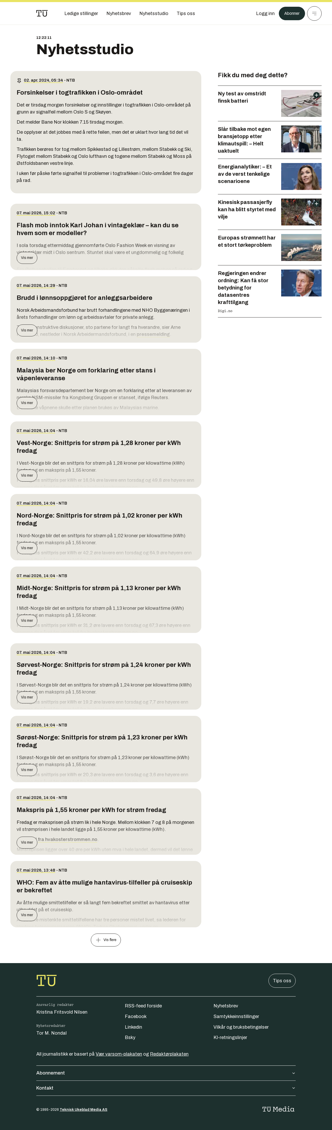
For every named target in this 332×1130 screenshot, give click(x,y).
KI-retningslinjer (230, 1037)
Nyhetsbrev (225, 1005)
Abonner (291, 13)
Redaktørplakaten (169, 1054)
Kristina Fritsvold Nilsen (61, 1012)
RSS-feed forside (143, 1005)
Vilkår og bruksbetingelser (241, 1027)
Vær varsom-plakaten (119, 1054)
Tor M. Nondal (51, 1033)
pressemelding (153, 334)
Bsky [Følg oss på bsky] (130, 1037)
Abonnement (166, 1073)
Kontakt (166, 1088)
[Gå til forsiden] (42, 13)
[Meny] (314, 13)
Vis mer (27, 258)
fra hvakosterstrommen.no (67, 839)
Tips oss (282, 980)
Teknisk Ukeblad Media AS (83, 1110)
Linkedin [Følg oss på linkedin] (133, 1027)
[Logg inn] (262, 13)
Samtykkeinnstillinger (236, 1016)
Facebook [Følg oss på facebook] (136, 1016)
